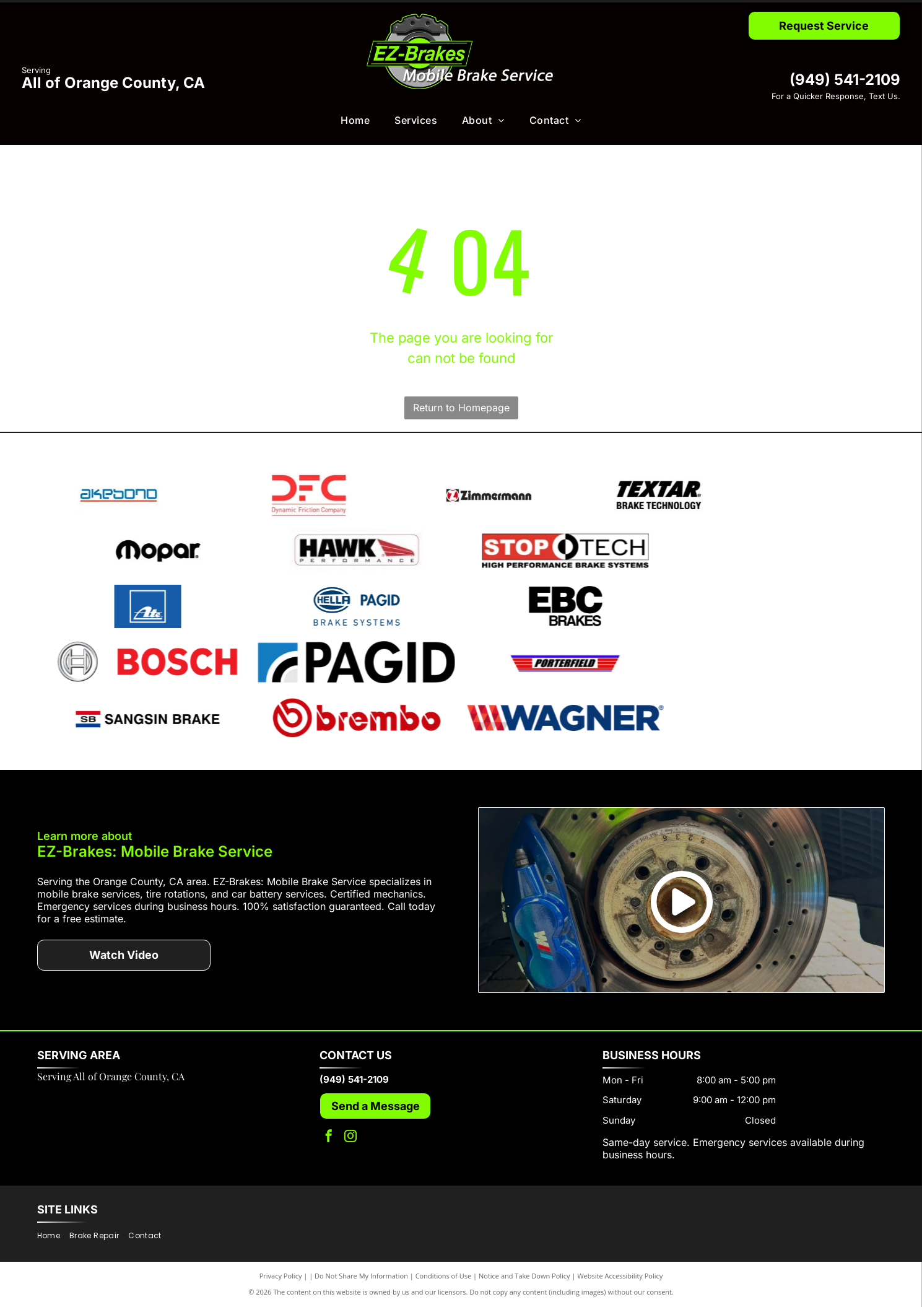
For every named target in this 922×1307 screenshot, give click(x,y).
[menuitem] (355, 120)
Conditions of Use (443, 1275)
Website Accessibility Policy (620, 1275)
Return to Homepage (461, 407)
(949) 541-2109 (844, 80)
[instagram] (350, 1137)
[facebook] (329, 1137)
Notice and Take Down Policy (524, 1275)
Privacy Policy (280, 1275)
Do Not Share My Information (361, 1275)
